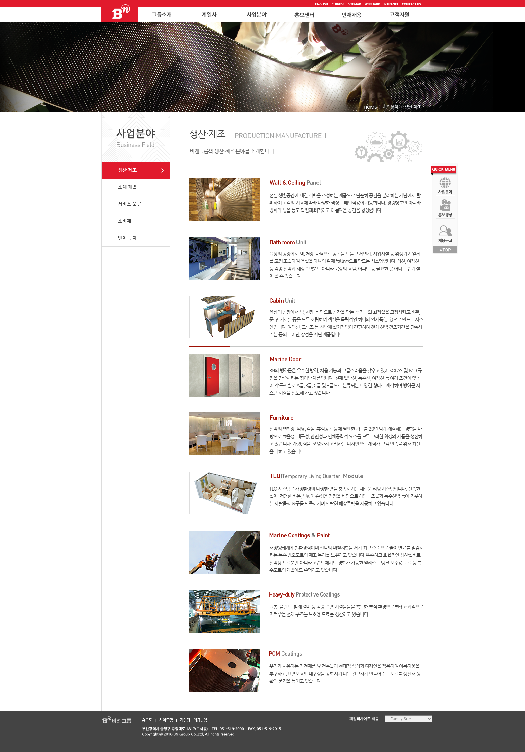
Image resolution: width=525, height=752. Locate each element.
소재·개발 (127, 187)
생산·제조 (127, 170)
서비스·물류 (129, 204)
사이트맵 (166, 720)
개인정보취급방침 (193, 720)
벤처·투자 (127, 238)
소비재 (124, 221)
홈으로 (147, 720)
